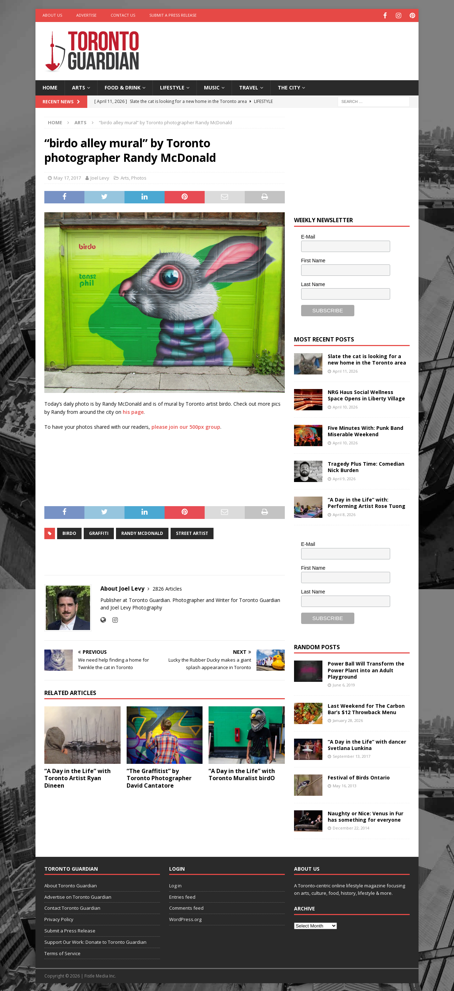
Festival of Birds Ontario (359, 776)
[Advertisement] (295, 44)
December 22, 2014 (351, 827)
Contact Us (123, 15)
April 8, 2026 (344, 513)
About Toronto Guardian (70, 884)
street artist (192, 532)
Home (50, 86)
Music (212, 86)
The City (289, 86)
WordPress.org (185, 918)
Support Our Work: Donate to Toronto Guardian (95, 941)
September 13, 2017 (351, 755)
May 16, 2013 (344, 784)
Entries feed (182, 896)
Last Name (313, 283)
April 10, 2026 (345, 406)
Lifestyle (172, 86)
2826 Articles (167, 587)
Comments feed (186, 907)
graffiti (99, 532)
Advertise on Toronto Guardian (77, 896)
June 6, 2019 (344, 684)
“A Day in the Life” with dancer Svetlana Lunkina (367, 743)
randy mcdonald (142, 532)
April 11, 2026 (345, 370)
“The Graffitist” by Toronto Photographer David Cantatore (159, 777)
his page (133, 410)
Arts (78, 86)
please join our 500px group (185, 426)
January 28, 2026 (348, 719)
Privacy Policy (58, 918)
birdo (69, 532)
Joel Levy (99, 177)
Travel (248, 86)
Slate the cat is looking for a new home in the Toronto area (367, 358)
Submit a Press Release (172, 15)
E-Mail (308, 236)
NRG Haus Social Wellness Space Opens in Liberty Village (366, 394)
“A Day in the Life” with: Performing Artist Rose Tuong (366, 502)
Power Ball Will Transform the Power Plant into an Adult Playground (366, 669)
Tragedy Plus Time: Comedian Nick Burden (366, 466)
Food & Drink (122, 86)
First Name (313, 259)
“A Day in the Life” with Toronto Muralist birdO (242, 773)
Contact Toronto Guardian (72, 907)
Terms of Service (62, 952)
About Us (52, 15)
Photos (138, 177)
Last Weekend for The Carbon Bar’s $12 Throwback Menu (366, 707)
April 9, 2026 (344, 477)
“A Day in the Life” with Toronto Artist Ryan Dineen (77, 777)
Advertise (86, 15)
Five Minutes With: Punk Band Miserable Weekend (365, 430)
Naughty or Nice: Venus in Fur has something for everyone (365, 815)
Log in (175, 884)
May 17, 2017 (67, 177)
